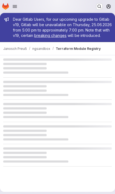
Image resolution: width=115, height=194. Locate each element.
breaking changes (50, 35)
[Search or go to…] (99, 6)
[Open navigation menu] (15, 6)
